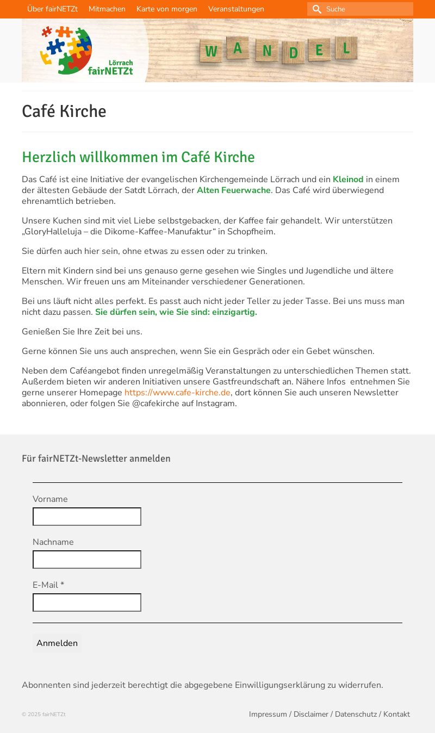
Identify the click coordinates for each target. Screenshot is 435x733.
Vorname (50, 499)
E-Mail (48, 585)
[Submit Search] (315, 9)
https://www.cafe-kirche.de (178, 393)
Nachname (53, 542)
